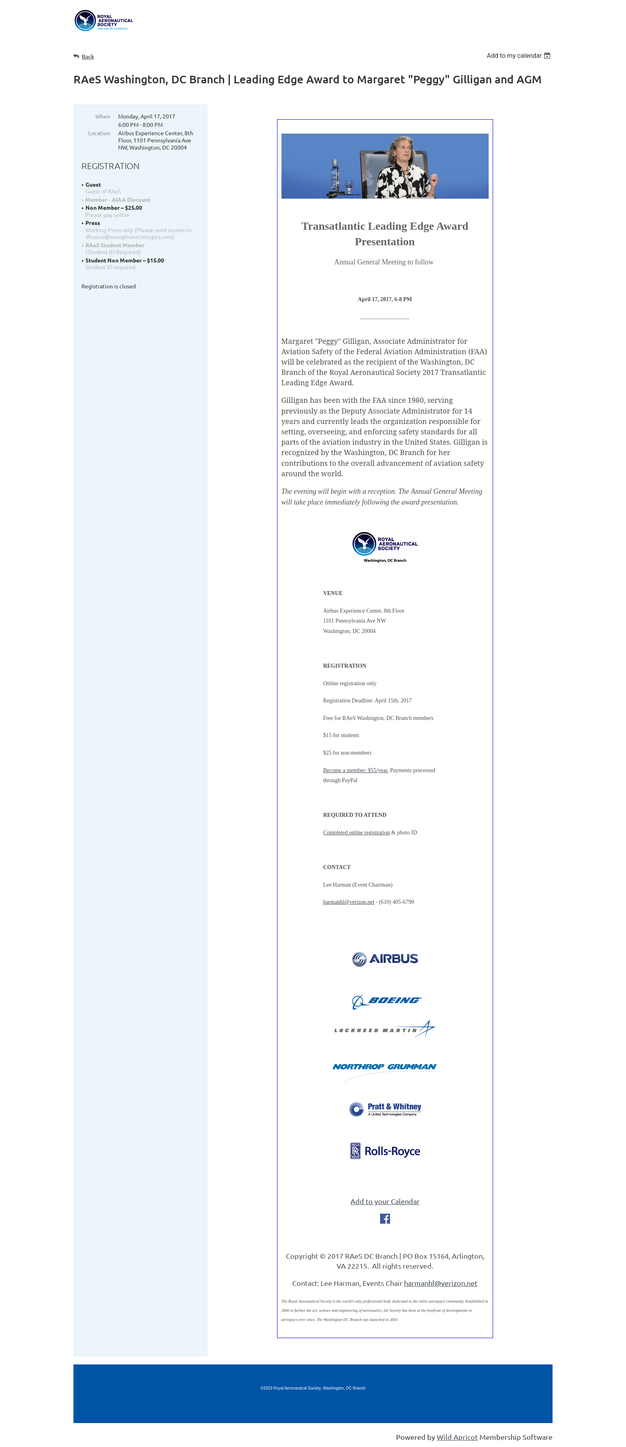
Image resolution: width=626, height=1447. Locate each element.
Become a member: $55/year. (355, 770)
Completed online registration (356, 833)
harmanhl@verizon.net (348, 902)
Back (88, 56)
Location (99, 132)
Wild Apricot (457, 1437)
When (102, 116)
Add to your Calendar (385, 1201)
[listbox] (520, 56)
